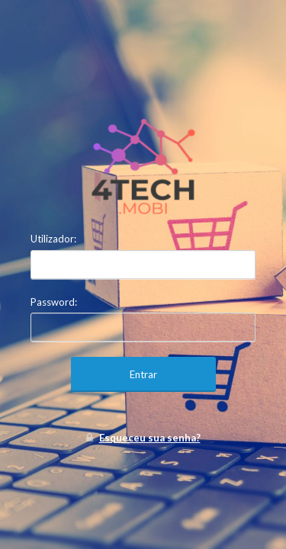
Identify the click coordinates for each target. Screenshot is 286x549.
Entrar (143, 374)
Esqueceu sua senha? (150, 438)
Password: (54, 302)
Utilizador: (53, 239)
